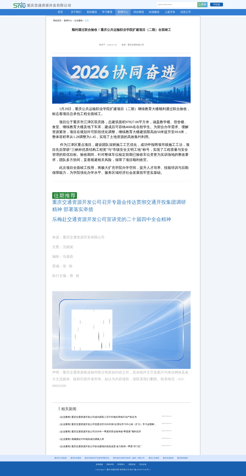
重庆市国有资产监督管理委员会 (97, 458)
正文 (87, 21)
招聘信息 (132, 464)
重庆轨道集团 (168, 458)
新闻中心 (68, 21)
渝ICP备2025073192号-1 (140, 469)
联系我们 (120, 464)
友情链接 (99, 464)
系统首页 (57, 21)
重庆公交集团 (154, 458)
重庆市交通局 (76, 458)
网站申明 (110, 464)
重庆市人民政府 (61, 458)
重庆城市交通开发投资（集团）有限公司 (129, 458)
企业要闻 (78, 21)
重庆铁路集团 (182, 458)
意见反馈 (142, 464)
